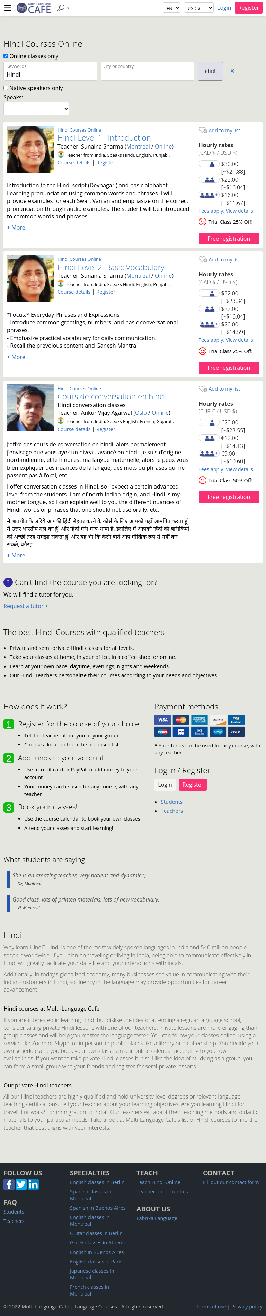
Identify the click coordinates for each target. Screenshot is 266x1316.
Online (163, 146)
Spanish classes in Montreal (91, 1194)
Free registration (228, 238)
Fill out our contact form (231, 1182)
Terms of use (211, 1306)
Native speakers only (33, 88)
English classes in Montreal (90, 1220)
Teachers (172, 810)
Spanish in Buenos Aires (98, 1208)
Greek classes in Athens (97, 1242)
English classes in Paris (96, 1261)
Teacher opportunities (162, 1191)
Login (224, 7)
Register (248, 7)
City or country (119, 66)
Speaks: (13, 97)
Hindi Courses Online (79, 130)
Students (172, 801)
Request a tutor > (25, 606)
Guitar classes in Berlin (96, 1233)
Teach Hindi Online (158, 1182)
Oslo (141, 413)
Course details (73, 162)
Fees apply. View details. (227, 210)
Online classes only (31, 56)
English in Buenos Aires (97, 1252)
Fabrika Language (156, 1218)
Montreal (138, 146)
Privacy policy (247, 1306)
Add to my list (219, 130)
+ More (16, 227)
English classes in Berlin (97, 1182)
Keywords (16, 66)
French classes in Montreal (89, 1290)
